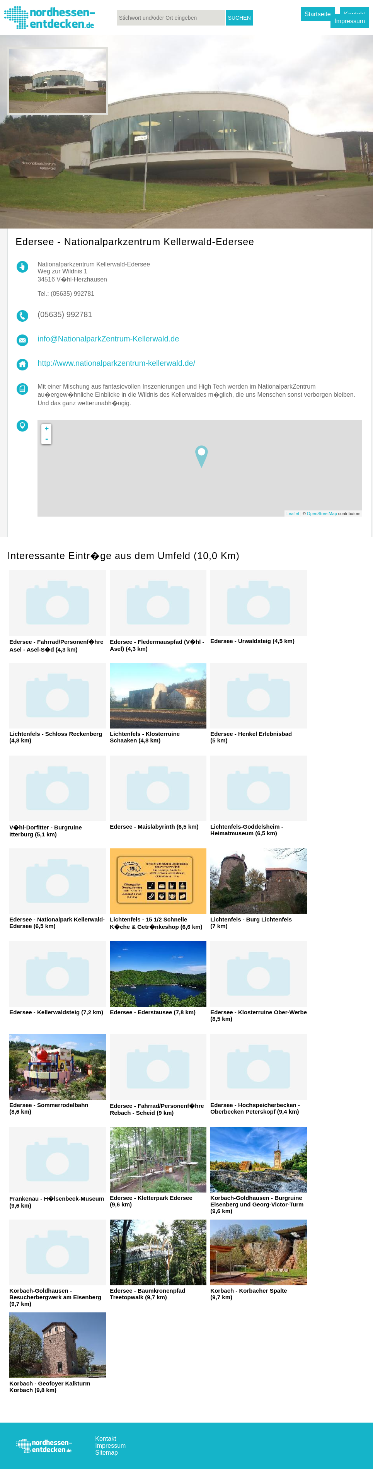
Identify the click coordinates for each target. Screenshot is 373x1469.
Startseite (318, 14)
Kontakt (105, 1438)
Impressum (349, 21)
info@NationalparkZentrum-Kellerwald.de (108, 338)
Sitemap (106, 1452)
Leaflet (292, 513)
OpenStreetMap (322, 513)
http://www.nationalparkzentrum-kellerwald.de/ (116, 363)
